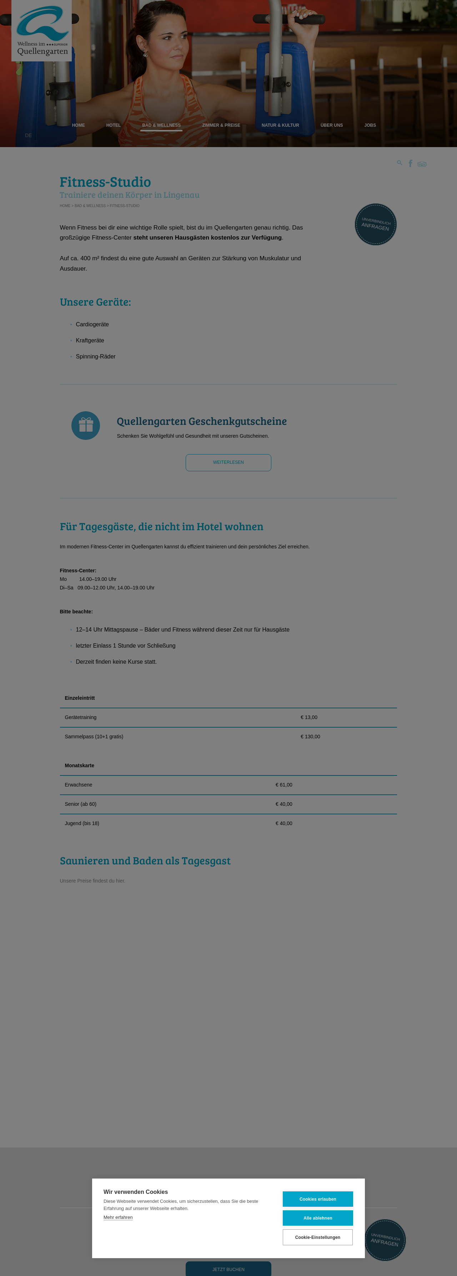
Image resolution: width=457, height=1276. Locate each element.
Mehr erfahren (118, 1217)
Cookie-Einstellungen (318, 1237)
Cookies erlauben (318, 1198)
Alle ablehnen (317, 1217)
